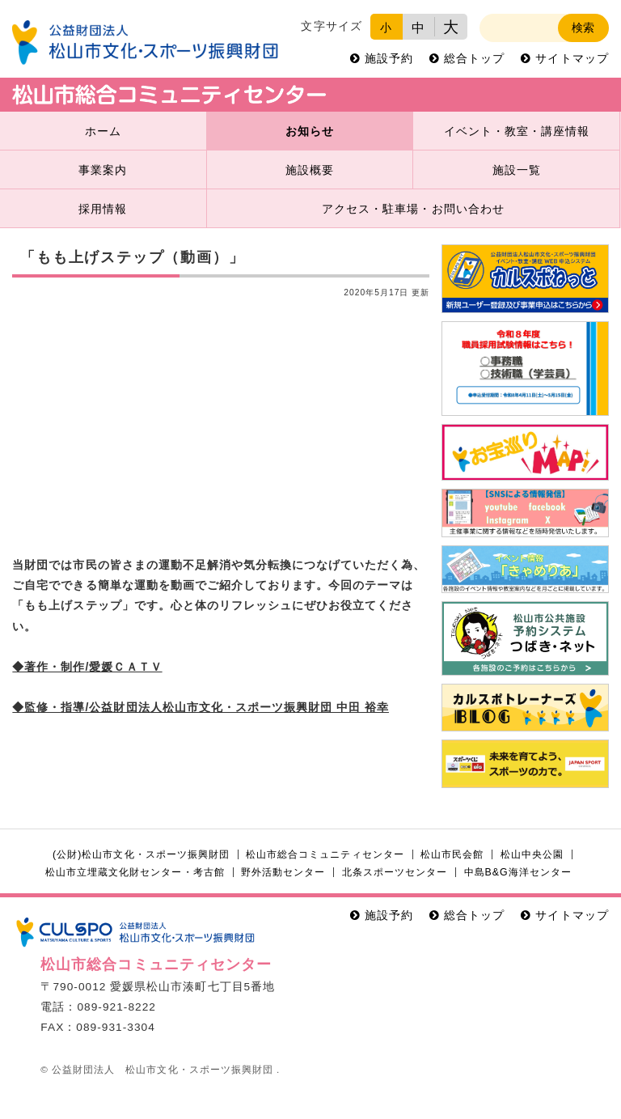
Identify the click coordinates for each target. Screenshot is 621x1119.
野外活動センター (283, 872)
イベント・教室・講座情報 (516, 131)
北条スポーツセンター (394, 872)
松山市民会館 (452, 854)
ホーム (103, 131)
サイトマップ (571, 59)
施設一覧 (516, 170)
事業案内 (102, 170)
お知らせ (309, 131)
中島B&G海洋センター (518, 872)
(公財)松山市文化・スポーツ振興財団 (141, 854)
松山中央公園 (532, 854)
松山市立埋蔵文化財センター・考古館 (134, 872)
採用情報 (102, 209)
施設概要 (309, 170)
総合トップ (474, 59)
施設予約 (389, 59)
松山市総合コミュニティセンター (324, 854)
